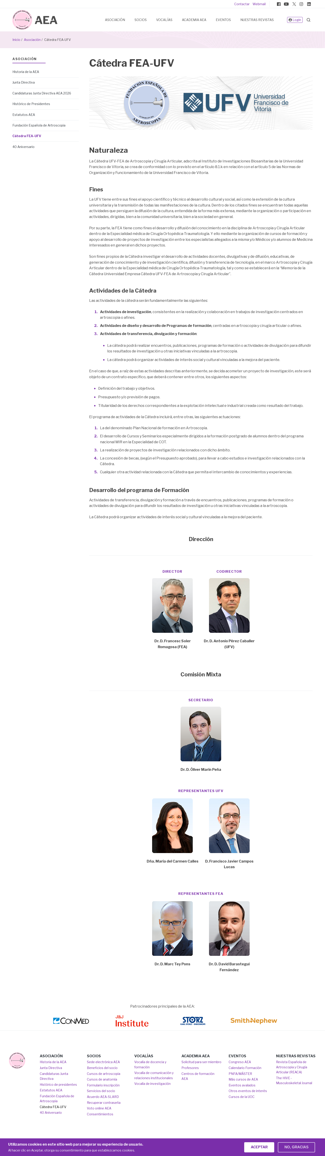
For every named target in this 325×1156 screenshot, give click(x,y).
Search (308, 20)
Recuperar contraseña (104, 1102)
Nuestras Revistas (257, 20)
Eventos (223, 20)
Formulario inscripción (103, 1085)
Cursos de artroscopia (103, 1074)
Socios (141, 20)
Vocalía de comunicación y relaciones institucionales (154, 1075)
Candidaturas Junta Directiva (54, 1076)
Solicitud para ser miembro (201, 1062)
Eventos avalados (242, 1085)
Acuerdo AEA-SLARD (103, 1097)
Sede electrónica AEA (103, 1062)
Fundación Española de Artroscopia (38, 125)
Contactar (242, 4)
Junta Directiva (23, 82)
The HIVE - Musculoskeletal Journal (294, 1080)
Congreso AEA (240, 1062)
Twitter (293, 4)
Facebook (278, 4)
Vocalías (164, 20)
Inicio (16, 40)
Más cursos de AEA (243, 1079)
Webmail (259, 4)
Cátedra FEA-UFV (26, 136)
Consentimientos (100, 1114)
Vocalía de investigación (152, 1084)
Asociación (115, 20)
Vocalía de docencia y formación (150, 1064)
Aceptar (259, 1149)
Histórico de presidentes (58, 1084)
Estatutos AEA (23, 115)
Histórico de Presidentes (31, 104)
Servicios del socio (101, 1091)
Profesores (190, 1068)
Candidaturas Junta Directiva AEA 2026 (41, 93)
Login (295, 20)
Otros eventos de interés (248, 1091)
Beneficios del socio (102, 1068)
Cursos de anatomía (102, 1079)
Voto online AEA (99, 1108)
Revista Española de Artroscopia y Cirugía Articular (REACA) (291, 1067)
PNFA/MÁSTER (240, 1074)
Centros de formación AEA (197, 1076)
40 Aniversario (23, 147)
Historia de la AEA (25, 72)
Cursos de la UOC (242, 1097)
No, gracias (296, 1149)
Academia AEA (194, 20)
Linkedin (309, 4)
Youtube (286, 4)
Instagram (301, 4)
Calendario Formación (245, 1068)
